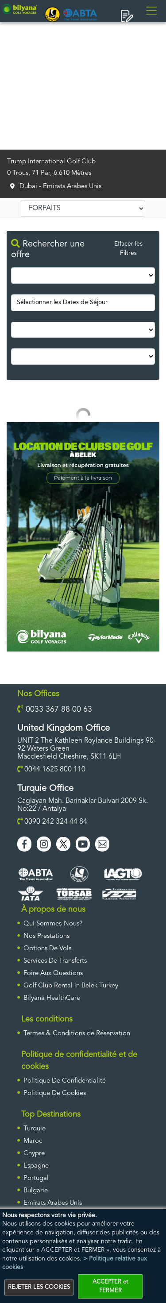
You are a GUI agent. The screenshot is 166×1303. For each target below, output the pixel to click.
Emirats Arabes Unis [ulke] (52, 1203)
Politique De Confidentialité (64, 1081)
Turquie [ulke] (34, 1129)
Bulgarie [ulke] (35, 1190)
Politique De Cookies (54, 1093)
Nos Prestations (46, 936)
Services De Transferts (55, 961)
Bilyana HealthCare (51, 998)
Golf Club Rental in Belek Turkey (70, 986)
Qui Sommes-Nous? (52, 924)
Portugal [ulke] (36, 1178)
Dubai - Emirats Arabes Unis (60, 186)
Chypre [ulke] (34, 1153)
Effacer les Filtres (128, 248)
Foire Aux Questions (53, 973)
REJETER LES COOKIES (39, 1287)
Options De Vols (47, 948)
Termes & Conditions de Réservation (76, 1033)
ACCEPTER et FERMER (110, 1286)
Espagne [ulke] (36, 1166)
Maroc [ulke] (32, 1141)
